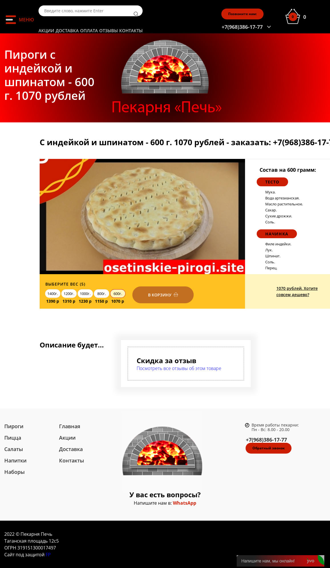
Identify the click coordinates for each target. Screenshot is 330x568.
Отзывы (108, 30)
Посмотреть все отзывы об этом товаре (179, 368)
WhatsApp (184, 503)
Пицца (12, 437)
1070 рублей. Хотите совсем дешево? (297, 291)
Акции (46, 30)
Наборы (14, 471)
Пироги (13, 426)
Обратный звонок (268, 448)
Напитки (15, 460)
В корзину (159, 295)
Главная (69, 426)
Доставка (67, 30)
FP (48, 554)
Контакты (131, 30)
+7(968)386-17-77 (242, 26)
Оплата (89, 30)
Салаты (13, 449)
